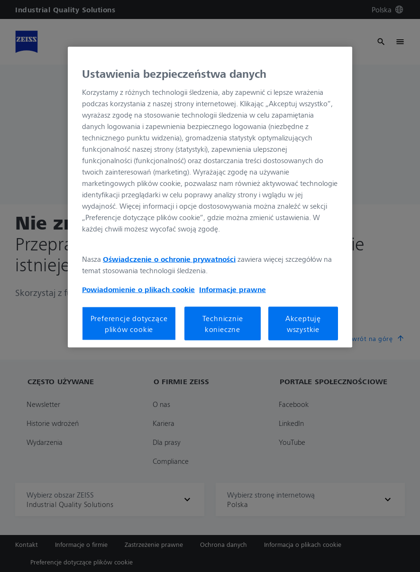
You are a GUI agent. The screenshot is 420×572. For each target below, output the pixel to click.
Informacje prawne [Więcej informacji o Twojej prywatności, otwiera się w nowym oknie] (232, 289)
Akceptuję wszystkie (303, 323)
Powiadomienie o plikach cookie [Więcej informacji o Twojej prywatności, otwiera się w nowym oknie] (138, 289)
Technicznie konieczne (222, 323)
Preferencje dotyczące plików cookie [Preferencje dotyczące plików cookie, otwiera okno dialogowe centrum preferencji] (129, 323)
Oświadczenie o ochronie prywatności (169, 259)
